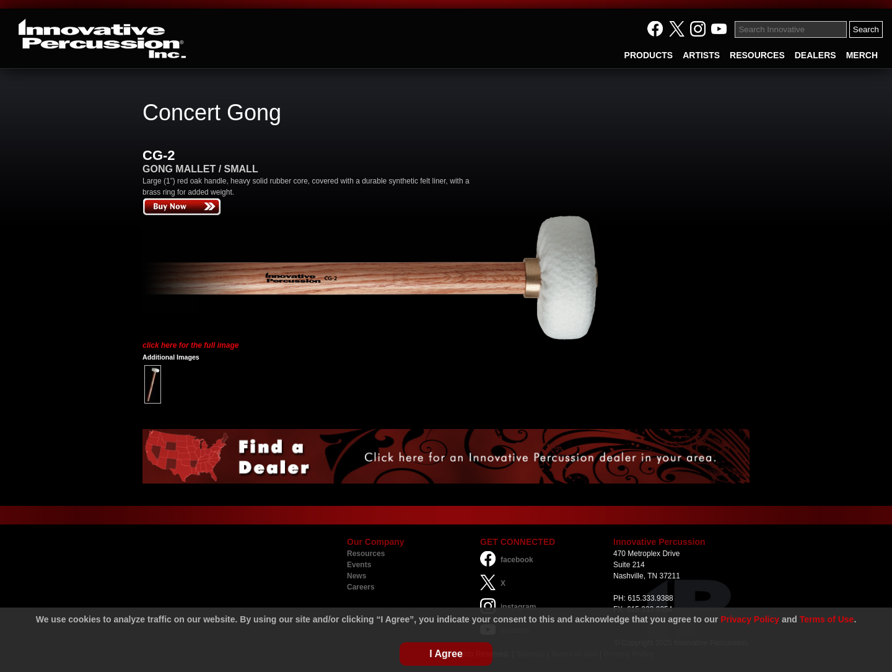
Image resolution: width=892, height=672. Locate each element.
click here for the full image (190, 345)
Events (359, 564)
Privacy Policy (749, 619)
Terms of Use (827, 619)
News (356, 576)
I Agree (446, 653)
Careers (361, 587)
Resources (366, 553)
